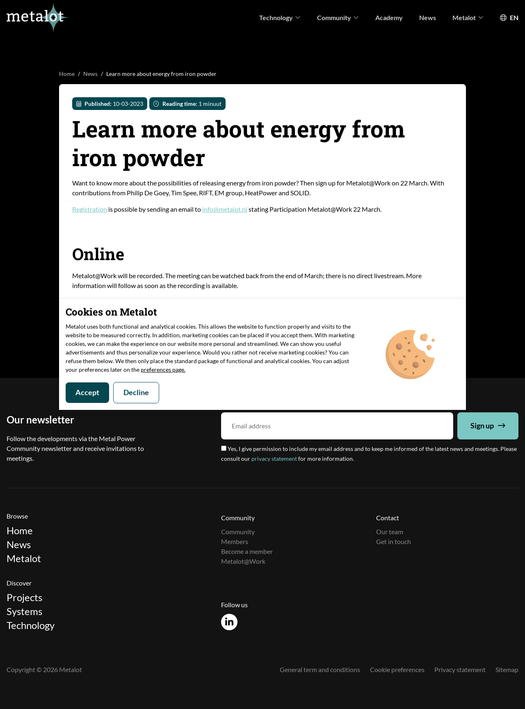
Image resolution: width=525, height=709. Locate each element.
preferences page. (163, 369)
